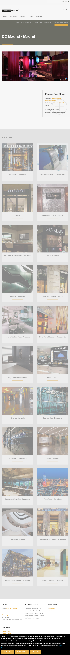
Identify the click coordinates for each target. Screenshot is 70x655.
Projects (23, 16)
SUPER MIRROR (58, 103)
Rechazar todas (22, 651)
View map (5, 615)
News (31, 16)
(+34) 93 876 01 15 (12, 608)
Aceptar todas (8, 651)
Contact (39, 16)
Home (5, 16)
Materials (13, 16)
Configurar (35, 651)
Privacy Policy (6, 631)
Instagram (52, 611)
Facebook (52, 608)
